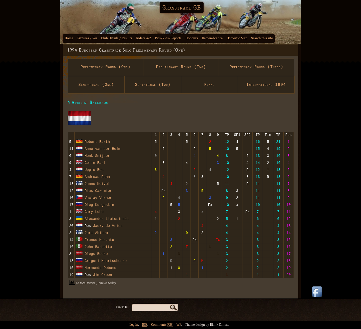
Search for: (122, 307)
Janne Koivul (97, 184)
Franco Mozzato (99, 240)
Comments (161, 325)
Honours (192, 38)
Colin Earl (95, 163)
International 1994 (266, 85)
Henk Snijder (97, 156)
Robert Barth (97, 142)
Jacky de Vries (108, 226)
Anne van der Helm (102, 149)
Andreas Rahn (97, 177)
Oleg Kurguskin (99, 205)
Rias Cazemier (98, 191)
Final (209, 85)
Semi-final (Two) (152, 85)
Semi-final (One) (96, 85)
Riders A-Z (143, 38)
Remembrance (212, 38)
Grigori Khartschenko (105, 261)
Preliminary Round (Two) (181, 67)
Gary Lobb (94, 212)
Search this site (262, 38)
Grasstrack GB (181, 7)
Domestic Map (237, 38)
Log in (133, 325)
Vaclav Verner (98, 198)
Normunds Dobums (100, 268)
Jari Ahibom (96, 233)
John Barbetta (98, 247)
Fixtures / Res (87, 38)
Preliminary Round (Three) (256, 67)
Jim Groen (102, 275)
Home (69, 38)
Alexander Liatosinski (106, 219)
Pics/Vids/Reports (168, 38)
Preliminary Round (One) (105, 67)
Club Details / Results (116, 38)
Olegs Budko (96, 254)
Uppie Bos (94, 170)
